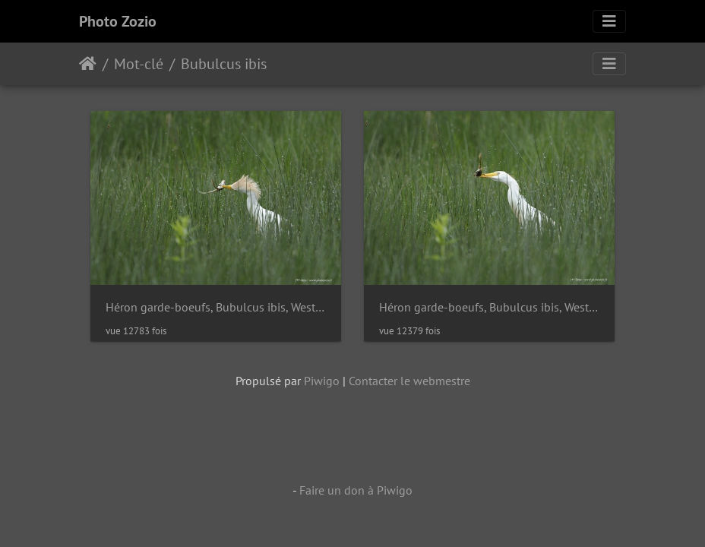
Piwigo (322, 380)
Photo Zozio (117, 21)
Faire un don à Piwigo (356, 490)
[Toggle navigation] (609, 21)
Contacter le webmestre (409, 380)
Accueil (87, 63)
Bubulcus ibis (224, 64)
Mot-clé (138, 64)
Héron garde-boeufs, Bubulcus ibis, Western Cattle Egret (216, 307)
